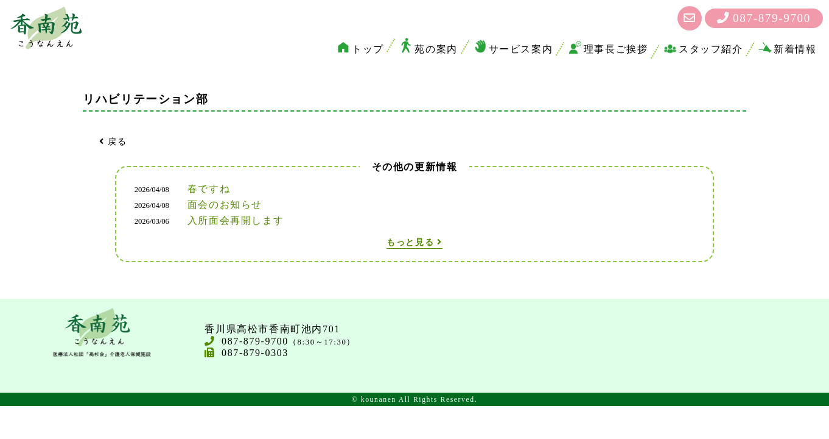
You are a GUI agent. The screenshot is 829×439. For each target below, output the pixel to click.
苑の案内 (428, 49)
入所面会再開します (235, 220)
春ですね (208, 189)
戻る (113, 141)
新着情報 (787, 49)
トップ (360, 49)
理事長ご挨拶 (608, 49)
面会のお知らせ (224, 204)
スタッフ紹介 (703, 49)
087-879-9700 (764, 18)
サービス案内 (513, 49)
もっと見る (414, 242)
